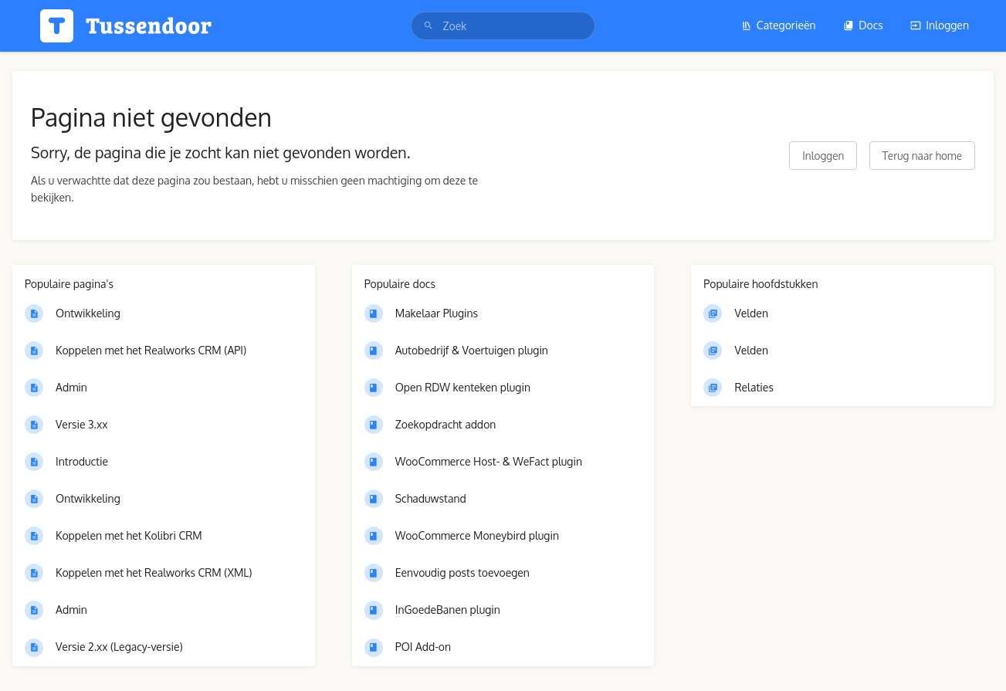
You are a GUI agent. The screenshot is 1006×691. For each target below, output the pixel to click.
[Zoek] (428, 25)
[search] (502, 26)
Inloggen (939, 25)
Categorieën (778, 25)
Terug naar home (922, 155)
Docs (863, 25)
